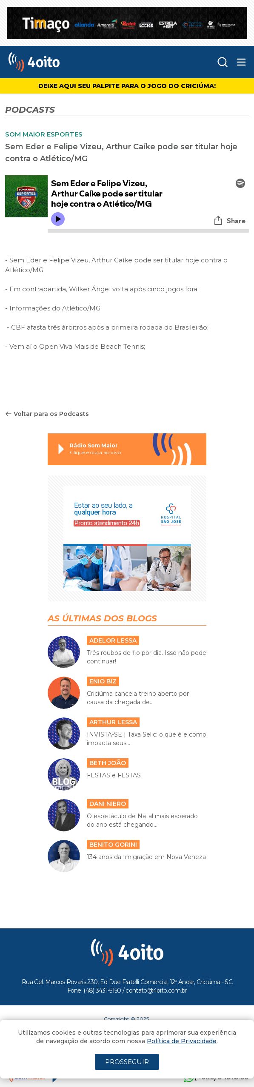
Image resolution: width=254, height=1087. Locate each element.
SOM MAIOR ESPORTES (44, 134)
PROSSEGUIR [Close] (127, 1062)
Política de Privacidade (182, 1041)
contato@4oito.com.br (156, 990)
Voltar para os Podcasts (47, 414)
